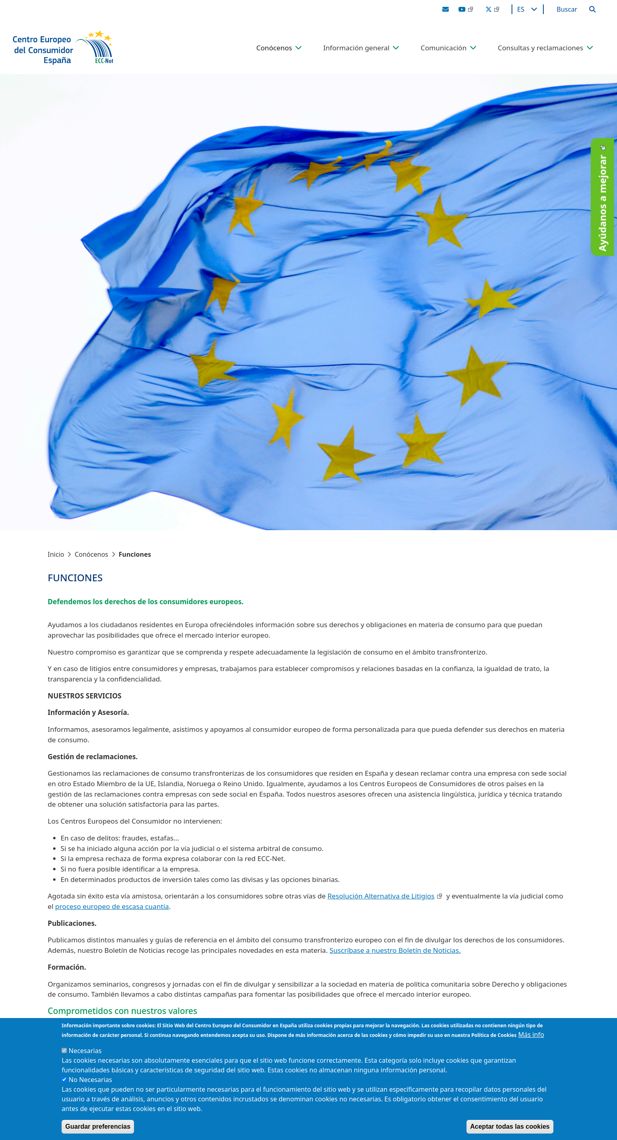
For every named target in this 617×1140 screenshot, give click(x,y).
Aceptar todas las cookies (509, 1126)
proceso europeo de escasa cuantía (112, 906)
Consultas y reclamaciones (540, 47)
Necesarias (84, 1050)
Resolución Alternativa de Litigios (381, 895)
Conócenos (274, 47)
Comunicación (443, 47)
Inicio (56, 554)
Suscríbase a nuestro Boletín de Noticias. (395, 950)
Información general (356, 47)
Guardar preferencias (97, 1126)
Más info (531, 1034)
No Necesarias (90, 1079)
